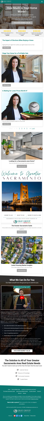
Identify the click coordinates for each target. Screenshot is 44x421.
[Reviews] (24, 393)
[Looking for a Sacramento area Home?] (28, 389)
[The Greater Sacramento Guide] (9, 391)
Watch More (7, 47)
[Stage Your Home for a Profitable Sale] (22, 68)
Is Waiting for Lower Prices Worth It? (14, 91)
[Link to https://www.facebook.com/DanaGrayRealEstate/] (17, 416)
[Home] (5, 1)
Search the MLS (22, 166)
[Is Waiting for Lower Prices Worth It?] (22, 106)
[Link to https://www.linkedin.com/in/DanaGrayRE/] (19, 416)
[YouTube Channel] (32, 391)
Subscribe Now (22, 270)
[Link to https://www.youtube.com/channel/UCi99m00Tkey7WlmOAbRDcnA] (15, 416)
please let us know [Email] (34, 399)
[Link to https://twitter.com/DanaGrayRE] (21, 416)
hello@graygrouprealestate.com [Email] (32, 407)
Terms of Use (32, 415)
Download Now (22, 232)
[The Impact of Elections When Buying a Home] (22, 42)
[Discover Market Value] (16, 389)
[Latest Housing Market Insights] (22, 391)
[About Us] (20, 393)
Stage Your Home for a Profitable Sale (15, 53)
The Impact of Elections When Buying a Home (17, 40)
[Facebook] (39, 391)
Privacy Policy (26, 415)
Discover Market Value (22, 22)
